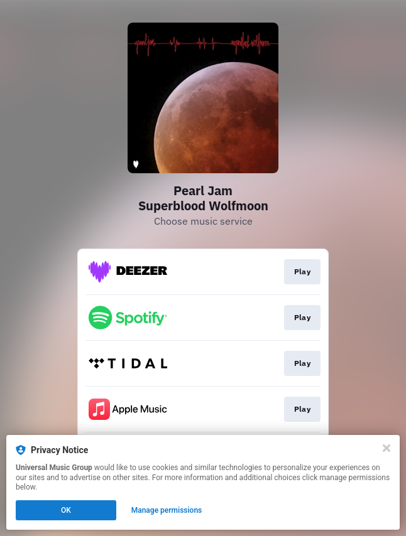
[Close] (386, 448)
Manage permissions (166, 510)
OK (66, 510)
